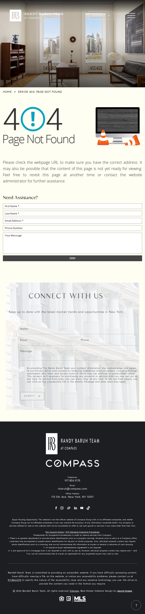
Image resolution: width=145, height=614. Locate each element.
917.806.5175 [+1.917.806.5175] (72, 481)
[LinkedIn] (75, 508)
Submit (35, 396)
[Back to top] (136, 605)
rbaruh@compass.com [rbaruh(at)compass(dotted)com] (72, 489)
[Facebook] (56, 508)
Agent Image (124, 591)
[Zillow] (69, 508)
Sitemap (74, 591)
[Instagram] (61, 508)
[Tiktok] (88, 508)
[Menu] (131, 16)
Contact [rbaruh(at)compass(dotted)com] (99, 16)
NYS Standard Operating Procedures (83, 532)
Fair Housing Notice (54, 532)
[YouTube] (81, 508)
